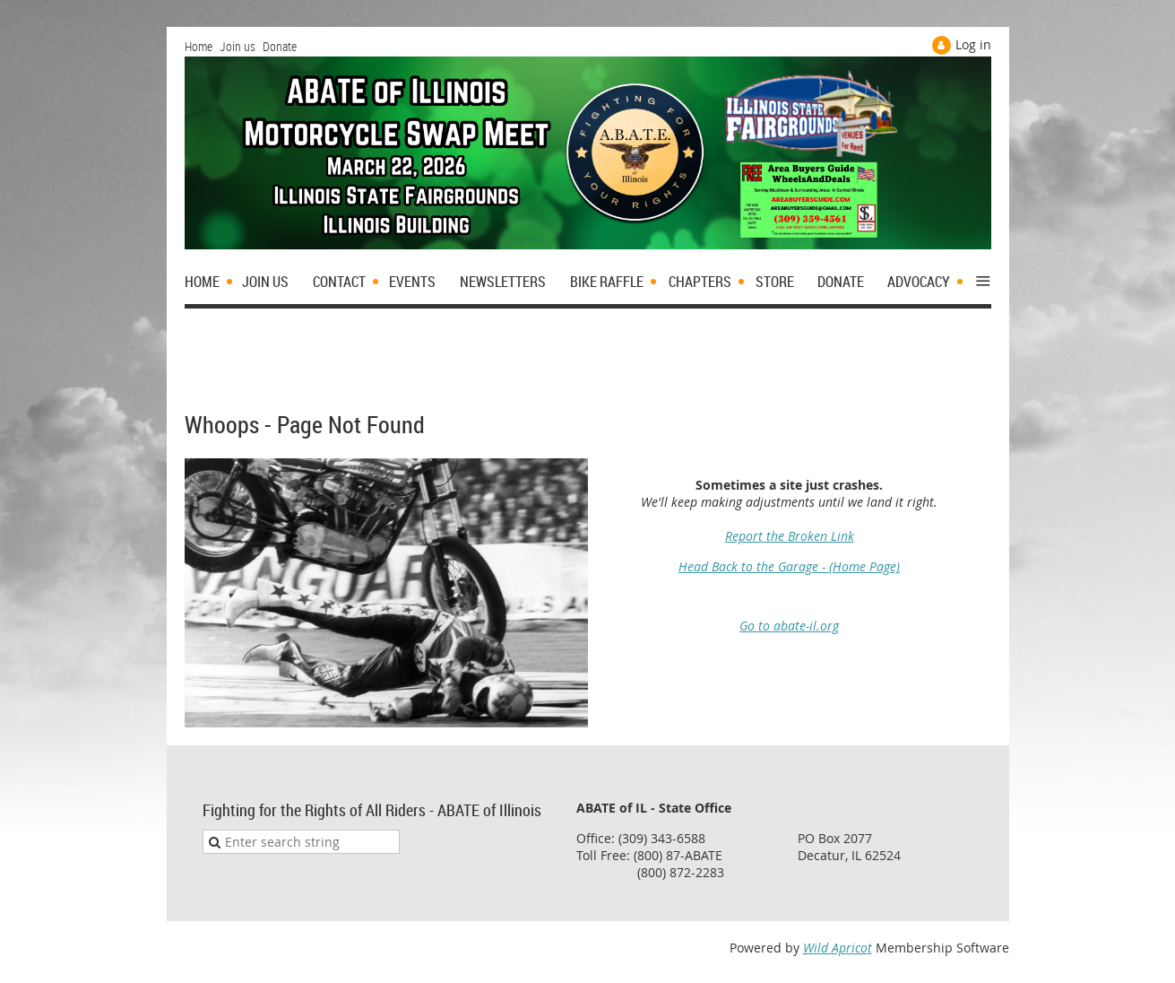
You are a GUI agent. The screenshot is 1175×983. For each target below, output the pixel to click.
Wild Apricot (837, 947)
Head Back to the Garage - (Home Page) (789, 566)
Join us (237, 46)
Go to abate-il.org (789, 625)
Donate (280, 46)
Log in (973, 44)
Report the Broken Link (789, 535)
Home (198, 46)
